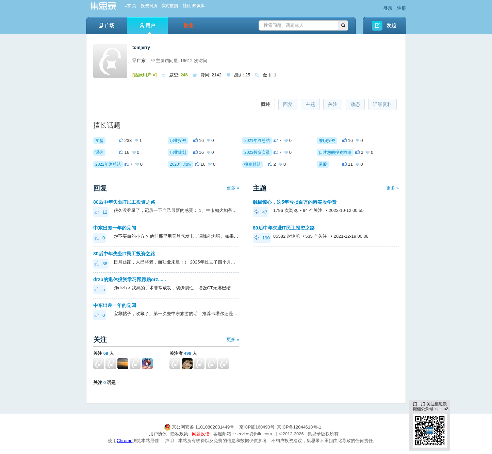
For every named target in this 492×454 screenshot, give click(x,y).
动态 (355, 104)
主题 (310, 104)
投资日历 (149, 5)
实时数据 (170, 5)
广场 (106, 25)
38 (101, 263)
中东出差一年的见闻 (114, 228)
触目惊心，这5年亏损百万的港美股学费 (295, 202)
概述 (265, 104)
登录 (387, 8)
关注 (333, 104)
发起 (391, 25)
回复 (288, 104)
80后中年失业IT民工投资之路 (124, 202)
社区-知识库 (193, 5)
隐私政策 (179, 433)
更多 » (233, 187)
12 (101, 212)
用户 (147, 28)
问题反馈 (201, 433)
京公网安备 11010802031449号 (199, 427)
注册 (401, 8)
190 (262, 237)
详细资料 (382, 104)
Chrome (124, 440)
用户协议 (158, 433)
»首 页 (130, 5)
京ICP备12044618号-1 (299, 427)
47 (260, 212)
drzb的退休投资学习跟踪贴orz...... (129, 279)
